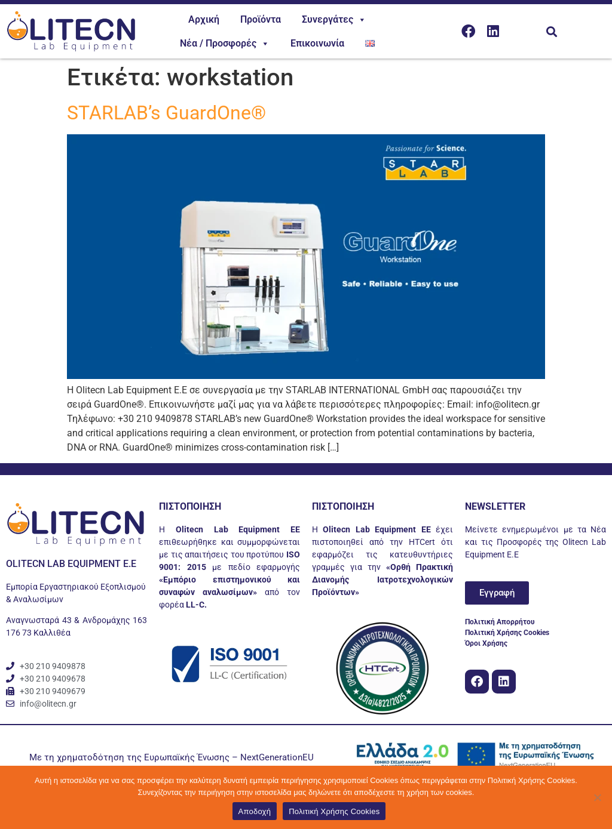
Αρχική (203, 19)
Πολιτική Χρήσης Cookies (334, 811)
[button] (551, 31)
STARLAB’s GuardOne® (166, 112)
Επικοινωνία (317, 43)
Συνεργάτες (334, 20)
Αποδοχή (254, 811)
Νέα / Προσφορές (225, 44)
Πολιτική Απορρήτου (500, 622)
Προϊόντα (260, 19)
